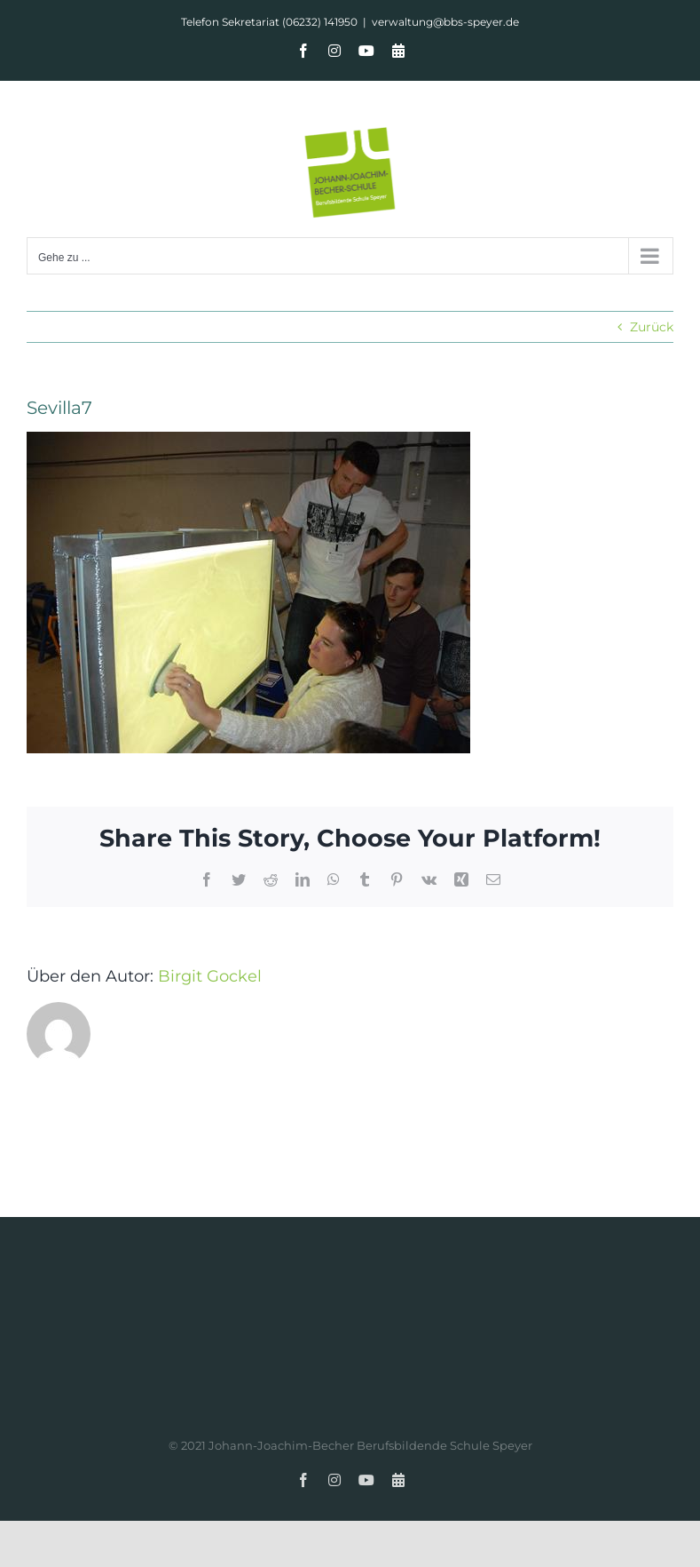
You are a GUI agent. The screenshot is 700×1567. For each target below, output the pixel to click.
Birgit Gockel (210, 976)
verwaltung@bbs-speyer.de (445, 21)
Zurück (651, 327)
